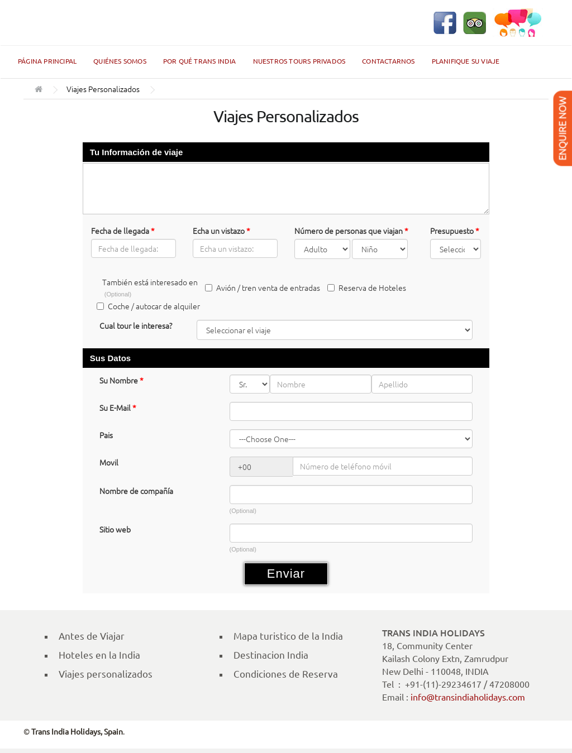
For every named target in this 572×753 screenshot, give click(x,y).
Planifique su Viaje (466, 61)
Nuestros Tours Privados (299, 61)
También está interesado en (150, 287)
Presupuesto (454, 230)
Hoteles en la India (99, 655)
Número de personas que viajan (351, 230)
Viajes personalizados (105, 674)
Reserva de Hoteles (366, 287)
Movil (108, 462)
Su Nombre (121, 380)
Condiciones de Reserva (285, 674)
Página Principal (47, 61)
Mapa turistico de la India (288, 636)
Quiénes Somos (119, 61)
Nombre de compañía (136, 490)
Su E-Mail (117, 407)
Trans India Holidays (59, 23)
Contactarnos (388, 61)
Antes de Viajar (92, 636)
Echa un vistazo (221, 230)
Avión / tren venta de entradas (262, 287)
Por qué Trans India (199, 61)
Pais (106, 434)
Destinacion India (270, 655)
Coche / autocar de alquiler (148, 305)
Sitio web (115, 529)
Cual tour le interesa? (135, 325)
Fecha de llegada (123, 230)
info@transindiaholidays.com (468, 697)
